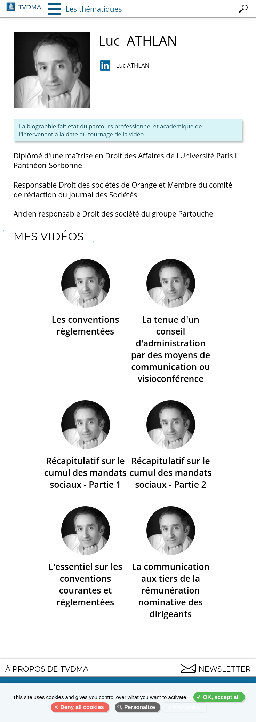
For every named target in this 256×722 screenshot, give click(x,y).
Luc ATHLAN (133, 65)
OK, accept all (221, 697)
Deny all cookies (82, 707)
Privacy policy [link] (185, 707)
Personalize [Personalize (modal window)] (139, 707)
